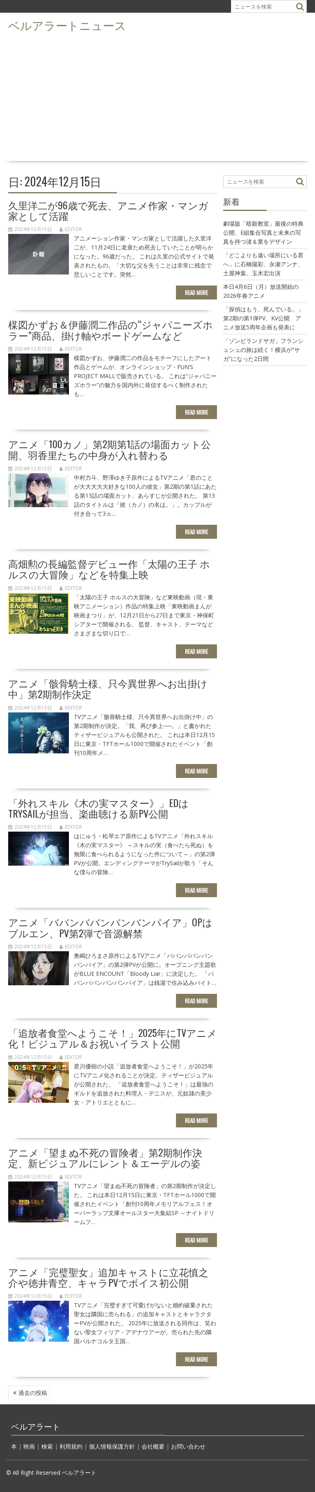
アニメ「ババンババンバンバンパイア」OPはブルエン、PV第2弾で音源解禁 (110, 927)
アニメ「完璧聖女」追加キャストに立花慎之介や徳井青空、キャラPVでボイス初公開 (108, 1277)
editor (70, 229)
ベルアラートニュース (67, 24)
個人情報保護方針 (112, 1446)
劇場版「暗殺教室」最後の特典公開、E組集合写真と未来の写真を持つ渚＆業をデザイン (263, 232)
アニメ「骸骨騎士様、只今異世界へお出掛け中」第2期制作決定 (108, 688)
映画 (29, 1446)
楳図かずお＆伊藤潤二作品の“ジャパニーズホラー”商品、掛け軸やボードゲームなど (110, 329)
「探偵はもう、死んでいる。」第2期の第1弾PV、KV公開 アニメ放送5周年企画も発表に (263, 318)
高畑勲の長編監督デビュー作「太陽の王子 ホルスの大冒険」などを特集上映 (109, 568)
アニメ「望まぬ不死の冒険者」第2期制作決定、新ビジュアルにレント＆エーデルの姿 (105, 1157)
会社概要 (153, 1446)
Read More (196, 292)
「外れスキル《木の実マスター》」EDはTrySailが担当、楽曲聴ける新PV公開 (98, 808)
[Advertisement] (157, 96)
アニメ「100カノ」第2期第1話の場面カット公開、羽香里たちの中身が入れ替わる (109, 449)
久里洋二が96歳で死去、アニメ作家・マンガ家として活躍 (108, 210)
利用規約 (70, 1446)
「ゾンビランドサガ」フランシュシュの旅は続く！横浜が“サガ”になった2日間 (263, 350)
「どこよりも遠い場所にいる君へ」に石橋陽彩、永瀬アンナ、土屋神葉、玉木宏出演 (263, 264)
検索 (47, 1446)
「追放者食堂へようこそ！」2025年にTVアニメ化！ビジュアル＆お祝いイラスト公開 (112, 1037)
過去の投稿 (32, 1393)
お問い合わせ (188, 1446)
